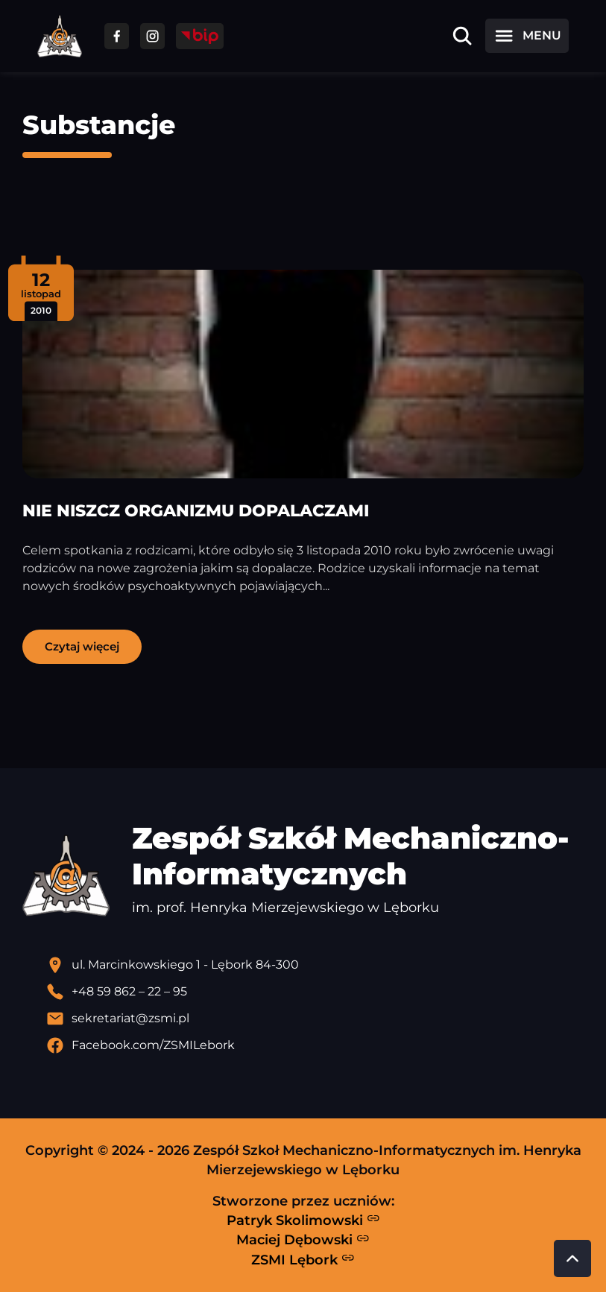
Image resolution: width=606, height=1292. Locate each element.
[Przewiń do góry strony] (572, 1258)
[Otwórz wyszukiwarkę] (462, 35)
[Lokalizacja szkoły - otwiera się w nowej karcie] (315, 965)
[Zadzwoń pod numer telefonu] (315, 992)
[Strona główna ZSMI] (59, 36)
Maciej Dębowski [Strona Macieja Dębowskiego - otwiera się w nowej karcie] (303, 1240)
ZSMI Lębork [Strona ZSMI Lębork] (303, 1259)
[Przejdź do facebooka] (116, 36)
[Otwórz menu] (527, 36)
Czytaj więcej (82, 646)
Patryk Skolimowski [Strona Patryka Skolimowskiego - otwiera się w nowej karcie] (303, 1220)
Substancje (98, 125)
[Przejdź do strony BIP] (200, 36)
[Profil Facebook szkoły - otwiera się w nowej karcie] (315, 1045)
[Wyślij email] (315, 1018)
